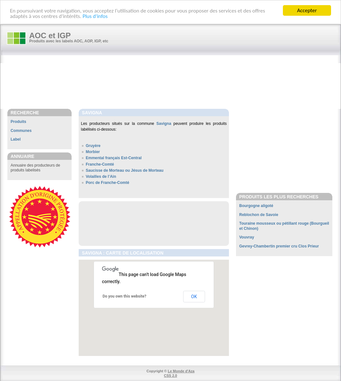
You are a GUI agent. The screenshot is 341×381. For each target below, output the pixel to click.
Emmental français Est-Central (114, 158)
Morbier (93, 152)
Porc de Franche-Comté (107, 182)
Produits (18, 121)
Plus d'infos (95, 16)
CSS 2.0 (170, 375)
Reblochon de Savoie (258, 214)
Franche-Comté (100, 164)
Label (16, 139)
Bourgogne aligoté (256, 205)
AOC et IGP (50, 35)
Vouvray (246, 237)
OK (194, 296)
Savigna (163, 123)
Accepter (307, 10)
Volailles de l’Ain (101, 176)
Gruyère (93, 145)
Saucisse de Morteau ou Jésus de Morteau (124, 170)
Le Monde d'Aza (181, 371)
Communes (21, 130)
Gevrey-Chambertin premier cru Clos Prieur (279, 246)
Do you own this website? (124, 296)
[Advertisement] (173, 82)
